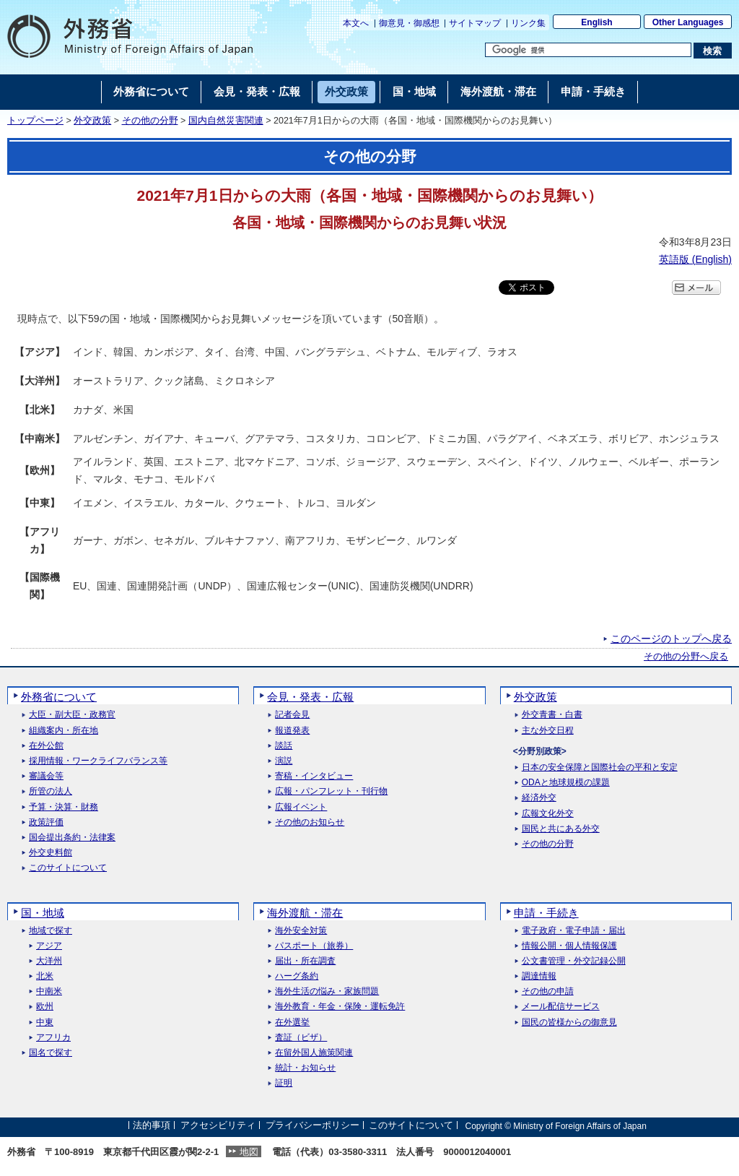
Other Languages (688, 22)
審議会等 (46, 776)
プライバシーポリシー (312, 1125)
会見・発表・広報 (310, 697)
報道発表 (292, 730)
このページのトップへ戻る (671, 639)
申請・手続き (546, 913)
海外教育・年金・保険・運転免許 (340, 1006)
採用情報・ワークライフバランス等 (98, 761)
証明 (283, 1083)
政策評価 (46, 822)
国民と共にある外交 (561, 829)
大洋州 (49, 961)
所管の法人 (50, 791)
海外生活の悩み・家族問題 (327, 991)
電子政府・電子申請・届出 (574, 930)
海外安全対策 (301, 930)
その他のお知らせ (309, 822)
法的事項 (151, 1125)
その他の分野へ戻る (686, 657)
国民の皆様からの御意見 (569, 1022)
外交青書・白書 (552, 714)
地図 (249, 1151)
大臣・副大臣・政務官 (72, 714)
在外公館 (46, 746)
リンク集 (528, 23)
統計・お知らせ (305, 1068)
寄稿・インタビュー (314, 776)
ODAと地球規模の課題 (566, 782)
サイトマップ (475, 23)
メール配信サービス (561, 1006)
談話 (283, 746)
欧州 (44, 1006)
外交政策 (92, 121)
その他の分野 (150, 121)
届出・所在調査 (305, 961)
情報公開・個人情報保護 (569, 946)
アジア (49, 946)
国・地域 (42, 913)
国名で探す (50, 1053)
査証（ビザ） (301, 1037)
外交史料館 (50, 852)
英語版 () (695, 259)
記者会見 (292, 714)
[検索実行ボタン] (713, 51)
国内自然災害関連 (225, 121)
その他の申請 (548, 991)
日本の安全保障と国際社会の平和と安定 (600, 767)
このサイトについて (68, 868)
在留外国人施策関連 (314, 1053)
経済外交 (539, 798)
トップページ (35, 121)
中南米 (49, 991)
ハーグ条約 (296, 976)
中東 (44, 1022)
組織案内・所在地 (63, 730)
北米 (44, 976)
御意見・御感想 (409, 23)
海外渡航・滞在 (305, 913)
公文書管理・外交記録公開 (574, 961)
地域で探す (50, 930)
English (596, 22)
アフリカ (53, 1037)
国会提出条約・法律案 (72, 837)
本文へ (356, 23)
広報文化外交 (548, 813)
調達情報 (539, 976)
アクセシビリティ (217, 1125)
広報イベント (301, 807)
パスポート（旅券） (314, 946)
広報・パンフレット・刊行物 (331, 791)
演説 (283, 761)
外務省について (59, 697)
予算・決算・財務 (63, 807)
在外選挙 (292, 1022)
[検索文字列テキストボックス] (588, 50)
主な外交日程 (548, 730)
